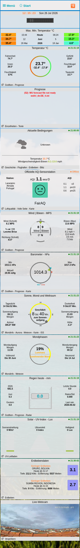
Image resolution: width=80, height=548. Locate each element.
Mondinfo (7, 332)
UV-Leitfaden (9, 456)
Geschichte (8, 167)
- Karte (30, 209)
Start (24, 5)
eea (46, 179)
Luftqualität (8, 209)
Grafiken (7, 85)
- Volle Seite (21, 209)
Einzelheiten (9, 126)
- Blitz (41, 167)
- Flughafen (21, 167)
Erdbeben (7, 498)
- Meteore (27, 332)
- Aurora (18, 332)
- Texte (20, 126)
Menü (10, 5)
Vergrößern (8, 539)
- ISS (41, 332)
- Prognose (19, 85)
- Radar (28, 415)
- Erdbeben (33, 167)
